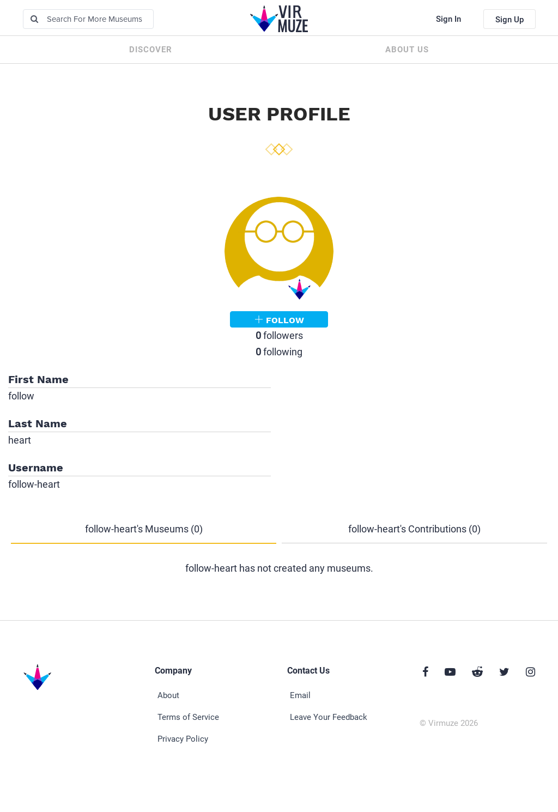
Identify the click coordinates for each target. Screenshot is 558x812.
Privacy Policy (182, 739)
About (168, 695)
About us (407, 49)
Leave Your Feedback (328, 717)
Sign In (448, 19)
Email (300, 695)
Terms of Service (188, 717)
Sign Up (509, 20)
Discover (150, 49)
